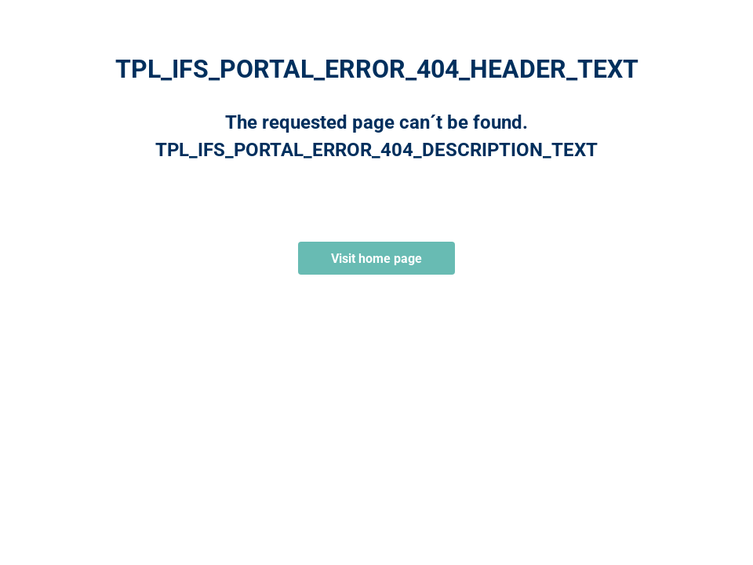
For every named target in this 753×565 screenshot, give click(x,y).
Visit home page (376, 258)
